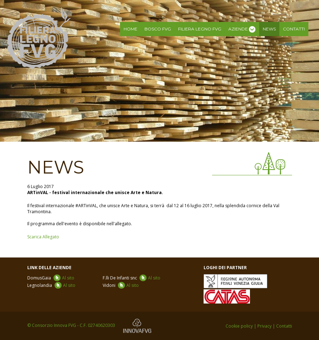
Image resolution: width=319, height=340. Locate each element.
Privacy (264, 326)
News (269, 29)
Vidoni (121, 285)
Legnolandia (51, 285)
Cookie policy (239, 326)
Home (130, 29)
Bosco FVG (157, 29)
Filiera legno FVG (199, 29)
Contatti (294, 29)
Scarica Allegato (43, 237)
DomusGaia (50, 278)
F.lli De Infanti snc (131, 278)
